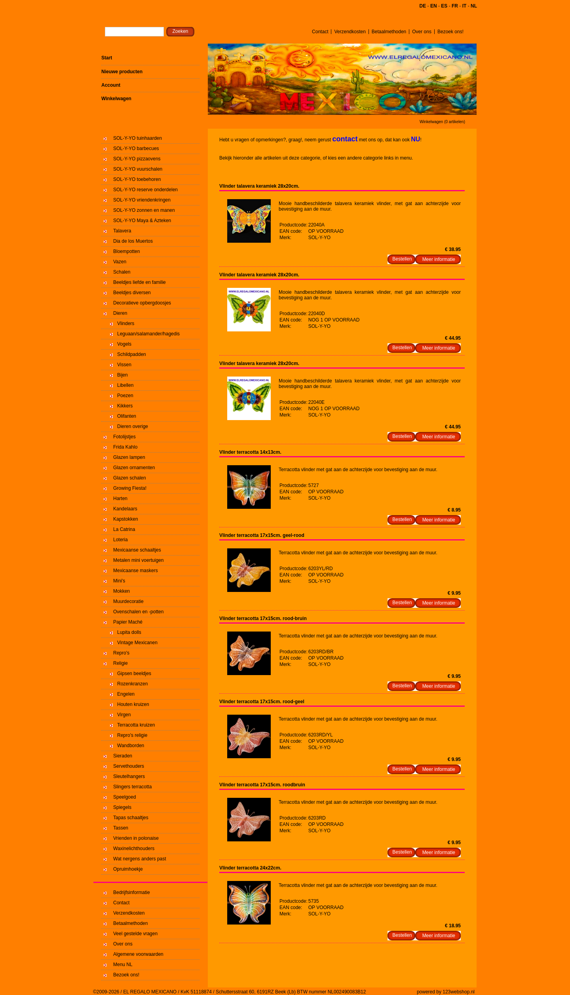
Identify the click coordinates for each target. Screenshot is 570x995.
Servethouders (128, 766)
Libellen (125, 385)
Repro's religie (132, 735)
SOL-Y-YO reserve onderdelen (145, 189)
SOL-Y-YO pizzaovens (137, 159)
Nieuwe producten (121, 71)
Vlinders (125, 323)
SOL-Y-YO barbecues (136, 148)
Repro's (121, 653)
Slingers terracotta (132, 787)
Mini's (119, 581)
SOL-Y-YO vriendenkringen (142, 200)
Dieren (120, 313)
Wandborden (130, 745)
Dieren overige (132, 426)
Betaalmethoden (389, 31)
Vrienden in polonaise (136, 838)
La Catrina (124, 529)
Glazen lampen (129, 457)
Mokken (121, 591)
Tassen (120, 828)
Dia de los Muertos (133, 241)
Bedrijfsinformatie (131, 892)
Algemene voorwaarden (138, 954)
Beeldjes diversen (132, 292)
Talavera (122, 231)
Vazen (119, 261)
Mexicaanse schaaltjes (137, 550)
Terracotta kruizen (136, 725)
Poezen (125, 395)
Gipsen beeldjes (134, 673)
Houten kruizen (133, 704)
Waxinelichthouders (133, 848)
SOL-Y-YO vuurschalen (137, 169)
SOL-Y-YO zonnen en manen (144, 210)
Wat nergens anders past (139, 859)
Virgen (124, 714)
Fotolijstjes (124, 436)
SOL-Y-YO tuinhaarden (137, 138)
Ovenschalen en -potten (138, 612)
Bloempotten (126, 251)
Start (106, 58)
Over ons (421, 31)
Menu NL (123, 964)
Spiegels (122, 807)
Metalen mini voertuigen (138, 560)
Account (110, 85)
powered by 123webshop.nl (446, 992)
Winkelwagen (116, 98)
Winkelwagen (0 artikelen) (442, 122)
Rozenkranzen (132, 684)
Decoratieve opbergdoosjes (142, 303)
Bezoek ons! (450, 31)
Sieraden (122, 756)
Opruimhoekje (128, 869)
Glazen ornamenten (134, 467)
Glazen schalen (129, 478)
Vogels (124, 344)
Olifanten (126, 416)
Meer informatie (438, 259)
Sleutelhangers (129, 776)
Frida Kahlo (125, 447)
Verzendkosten (349, 31)
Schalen (121, 272)
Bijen (122, 375)
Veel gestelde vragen (135, 933)
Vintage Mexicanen (137, 642)
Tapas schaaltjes (130, 817)
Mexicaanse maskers (135, 570)
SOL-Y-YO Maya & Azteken (142, 220)
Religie (120, 663)
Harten (120, 498)
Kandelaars (125, 509)
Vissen (124, 364)
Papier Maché (127, 622)
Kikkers (125, 406)
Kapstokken (125, 519)
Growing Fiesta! (129, 488)
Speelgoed (124, 797)
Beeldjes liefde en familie (139, 282)
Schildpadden (131, 354)
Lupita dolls (129, 632)
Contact (320, 31)
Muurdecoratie (128, 601)
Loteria (120, 539)
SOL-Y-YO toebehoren (137, 179)
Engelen (126, 694)
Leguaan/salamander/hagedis (148, 334)
